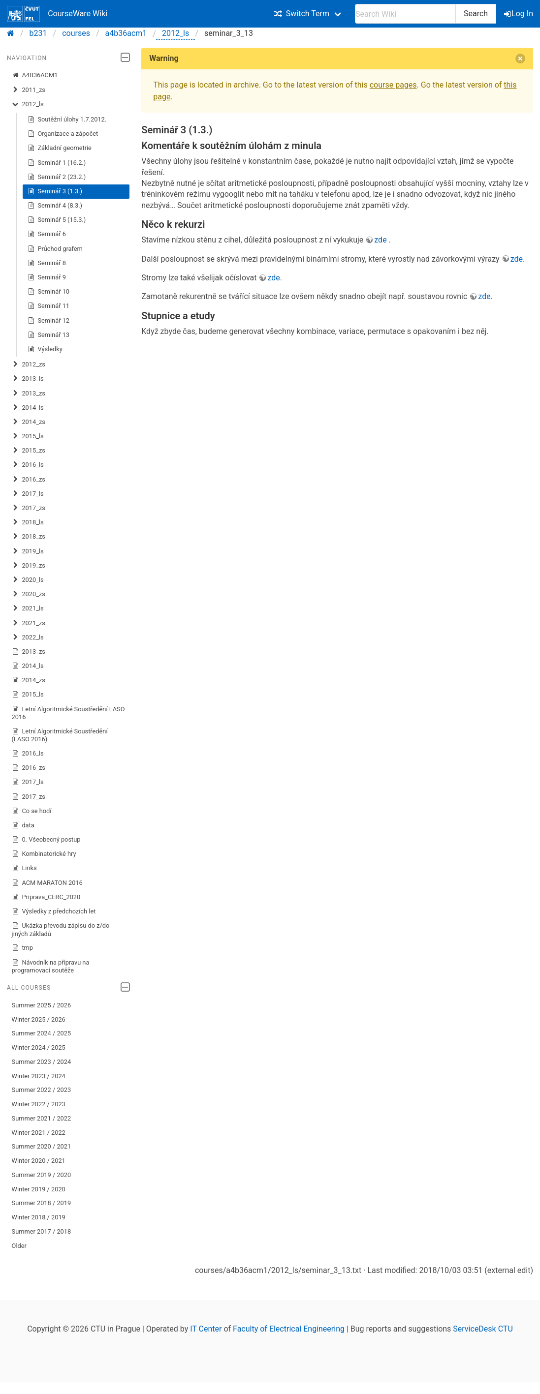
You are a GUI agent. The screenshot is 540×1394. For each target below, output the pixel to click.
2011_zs (28, 90)
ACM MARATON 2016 (47, 883)
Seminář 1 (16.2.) (57, 163)
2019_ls (28, 551)
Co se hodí (32, 811)
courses (76, 33)
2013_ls (28, 379)
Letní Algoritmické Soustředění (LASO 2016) (60, 735)
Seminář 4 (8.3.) (55, 206)
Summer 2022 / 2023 (41, 1089)
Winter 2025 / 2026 (38, 1019)
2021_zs (28, 623)
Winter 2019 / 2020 (38, 1189)
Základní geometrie (60, 148)
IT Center (206, 1328)
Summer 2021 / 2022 (41, 1118)
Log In (519, 13)
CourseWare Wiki (57, 14)
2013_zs (28, 393)
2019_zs (28, 566)
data (23, 825)
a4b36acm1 (126, 33)
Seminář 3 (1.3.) (55, 191)
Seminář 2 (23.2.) (57, 177)
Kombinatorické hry (44, 854)
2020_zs (28, 594)
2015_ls (28, 436)
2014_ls (28, 408)
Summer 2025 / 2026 (41, 1005)
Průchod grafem (55, 249)
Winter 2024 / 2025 (38, 1047)
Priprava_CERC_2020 (46, 897)
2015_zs (28, 451)
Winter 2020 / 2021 (38, 1160)
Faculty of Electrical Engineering (289, 1328)
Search (476, 13)
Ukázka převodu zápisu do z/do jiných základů (61, 929)
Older (19, 1245)
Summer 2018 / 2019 (41, 1203)
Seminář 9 (47, 277)
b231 (38, 33)
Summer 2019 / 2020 (41, 1175)
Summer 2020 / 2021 (41, 1146)
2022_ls (28, 637)
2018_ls (28, 522)
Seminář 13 (48, 335)
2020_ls (28, 580)
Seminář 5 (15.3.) (57, 220)
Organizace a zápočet (63, 134)
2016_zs (28, 480)
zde (381, 239)
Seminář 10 (48, 292)
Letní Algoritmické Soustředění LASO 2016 (68, 713)
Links (24, 868)
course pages (393, 85)
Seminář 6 (47, 234)
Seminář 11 (48, 306)
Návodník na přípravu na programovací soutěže (51, 966)
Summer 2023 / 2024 (41, 1061)
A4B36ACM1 (35, 75)
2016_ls (28, 465)
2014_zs (28, 422)
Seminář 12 (48, 321)
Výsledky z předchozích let (54, 911)
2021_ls (28, 608)
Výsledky (45, 349)
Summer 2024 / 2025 (41, 1033)
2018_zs (28, 537)
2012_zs (28, 364)
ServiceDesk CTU (482, 1328)
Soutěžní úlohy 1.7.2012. (67, 119)
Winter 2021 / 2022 (38, 1132)
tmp (22, 948)
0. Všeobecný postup (46, 840)
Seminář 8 (47, 263)
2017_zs (28, 508)
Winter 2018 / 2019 (38, 1217)
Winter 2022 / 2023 (38, 1104)
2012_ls (175, 33)
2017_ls (28, 494)
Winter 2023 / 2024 (38, 1076)
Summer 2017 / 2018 (41, 1231)
